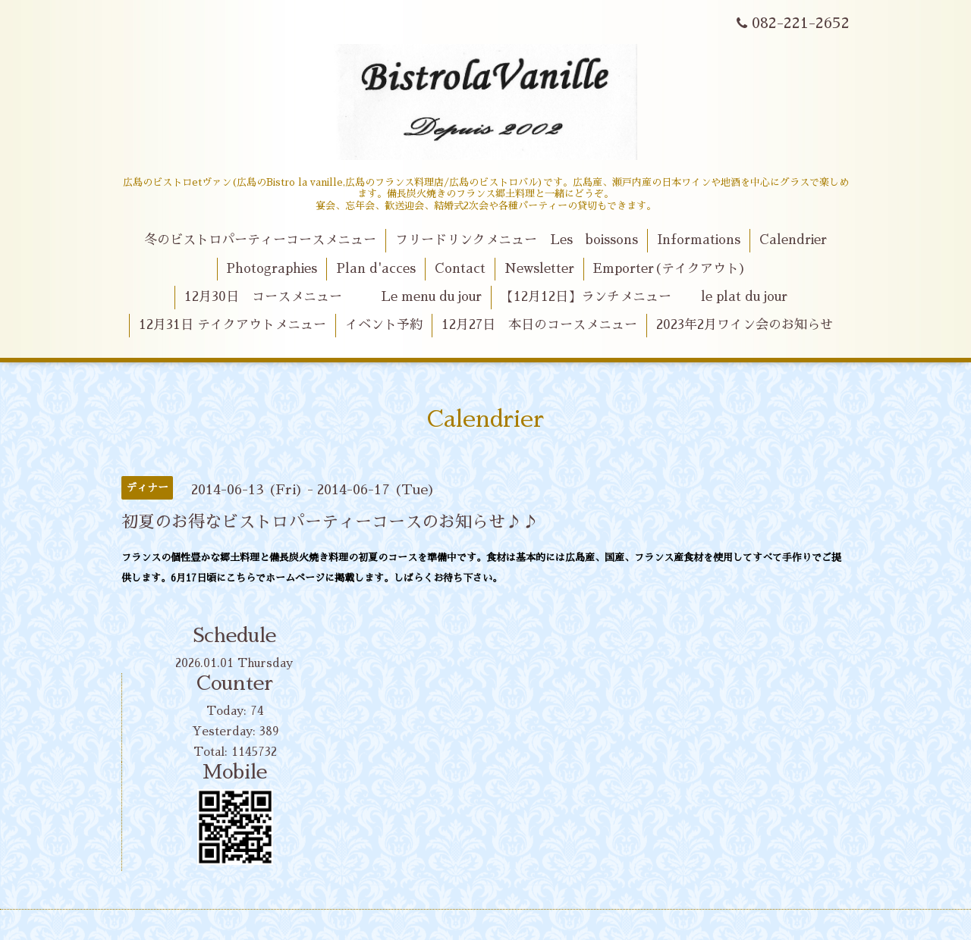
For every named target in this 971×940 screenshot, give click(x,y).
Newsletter (539, 268)
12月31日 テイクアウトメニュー (232, 324)
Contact (460, 268)
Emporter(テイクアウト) (669, 268)
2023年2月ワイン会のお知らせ (744, 324)
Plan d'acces (376, 268)
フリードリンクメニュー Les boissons (516, 239)
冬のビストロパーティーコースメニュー (260, 239)
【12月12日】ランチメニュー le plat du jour (644, 296)
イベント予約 (384, 324)
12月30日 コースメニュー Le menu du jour (333, 296)
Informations (698, 239)
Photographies (271, 268)
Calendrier (793, 239)
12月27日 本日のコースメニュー (539, 324)
